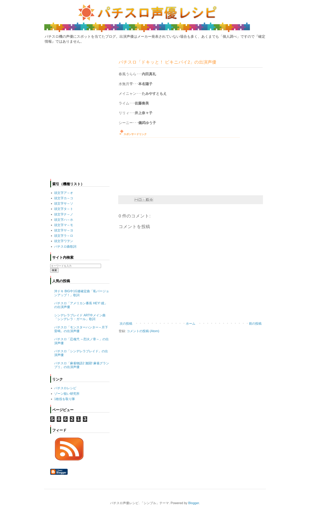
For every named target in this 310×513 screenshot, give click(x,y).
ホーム (190, 323)
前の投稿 (255, 323)
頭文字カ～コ (63, 198)
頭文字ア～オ (63, 192)
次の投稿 (126, 323)
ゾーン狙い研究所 (66, 393)
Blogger (193, 503)
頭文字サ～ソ (63, 203)
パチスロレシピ (65, 388)
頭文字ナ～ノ (63, 214)
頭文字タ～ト (63, 208)
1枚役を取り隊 (64, 399)
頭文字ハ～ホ (63, 219)
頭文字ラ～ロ (63, 235)
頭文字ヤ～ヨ (63, 230)
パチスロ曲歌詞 (65, 246)
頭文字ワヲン (63, 241)
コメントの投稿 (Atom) (143, 331)
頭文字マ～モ (63, 225)
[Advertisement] (148, 165)
